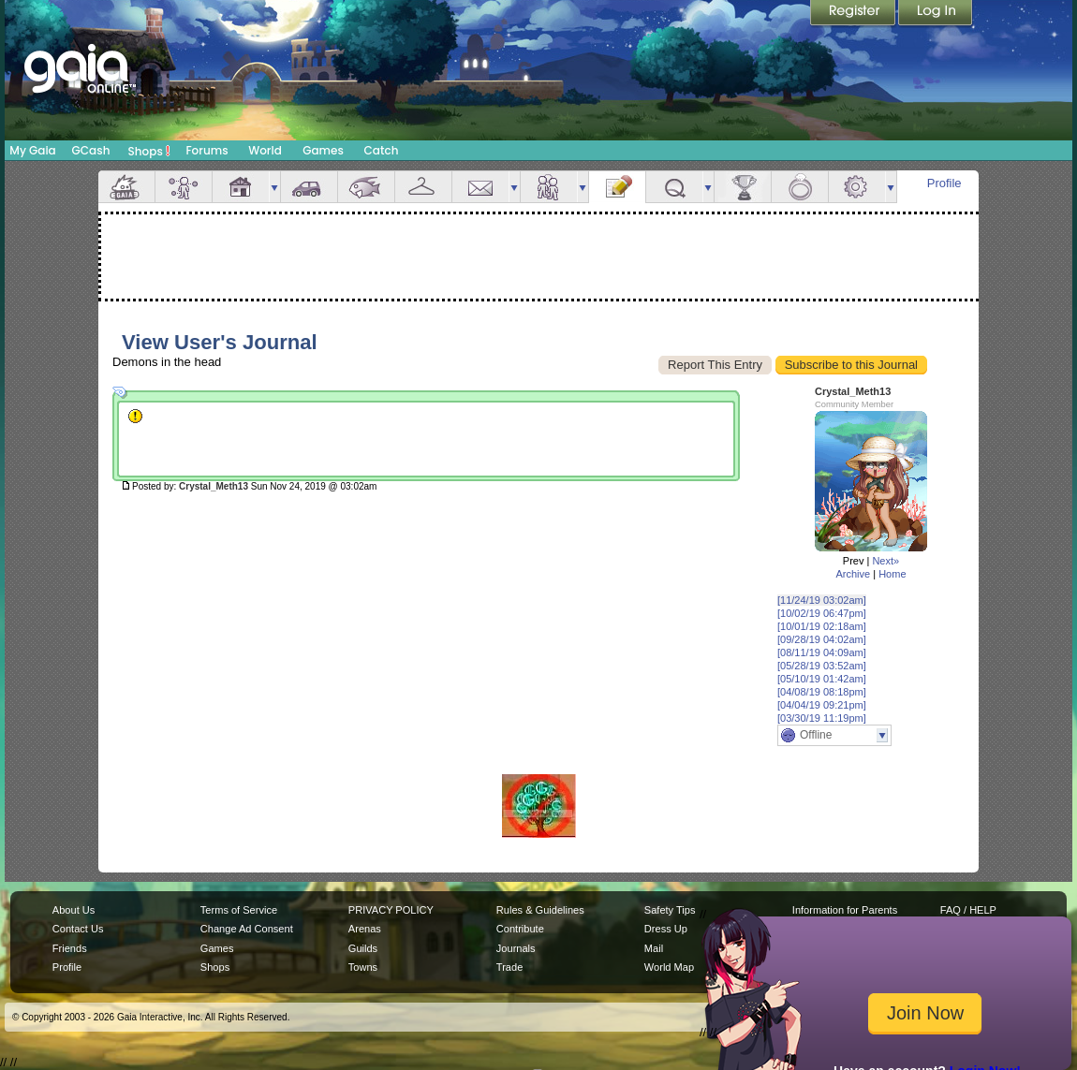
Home (892, 573)
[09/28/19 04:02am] (821, 639)
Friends (549, 186)
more (274, 186)
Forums (206, 150)
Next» (885, 560)
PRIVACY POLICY (391, 910)
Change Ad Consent (246, 928)
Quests (674, 186)
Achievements (743, 186)
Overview (126, 186)
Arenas (364, 928)
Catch (381, 150)
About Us (73, 910)
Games (323, 150)
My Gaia (32, 150)
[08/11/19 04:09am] (821, 652)
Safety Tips (670, 910)
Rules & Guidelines (540, 910)
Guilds (362, 948)
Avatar (183, 186)
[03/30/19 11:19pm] (821, 718)
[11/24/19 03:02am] (821, 600)
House (241, 186)
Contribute (520, 928)
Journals (516, 948)
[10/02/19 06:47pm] (821, 613)
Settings (857, 186)
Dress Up (665, 928)
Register (854, 14)
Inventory (423, 186)
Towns (362, 967)
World (265, 150)
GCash (91, 150)
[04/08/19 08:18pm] (821, 691)
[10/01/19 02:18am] (821, 626)
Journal (617, 186)
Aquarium (366, 186)
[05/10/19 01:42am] (821, 678)
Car (309, 186)
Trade (509, 967)
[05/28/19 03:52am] (821, 665)
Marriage (800, 186)
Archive (852, 573)
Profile (944, 183)
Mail (480, 186)
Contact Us (78, 928)
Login (935, 14)
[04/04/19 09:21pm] (821, 705)
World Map (669, 967)
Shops (149, 150)
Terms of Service (238, 910)
